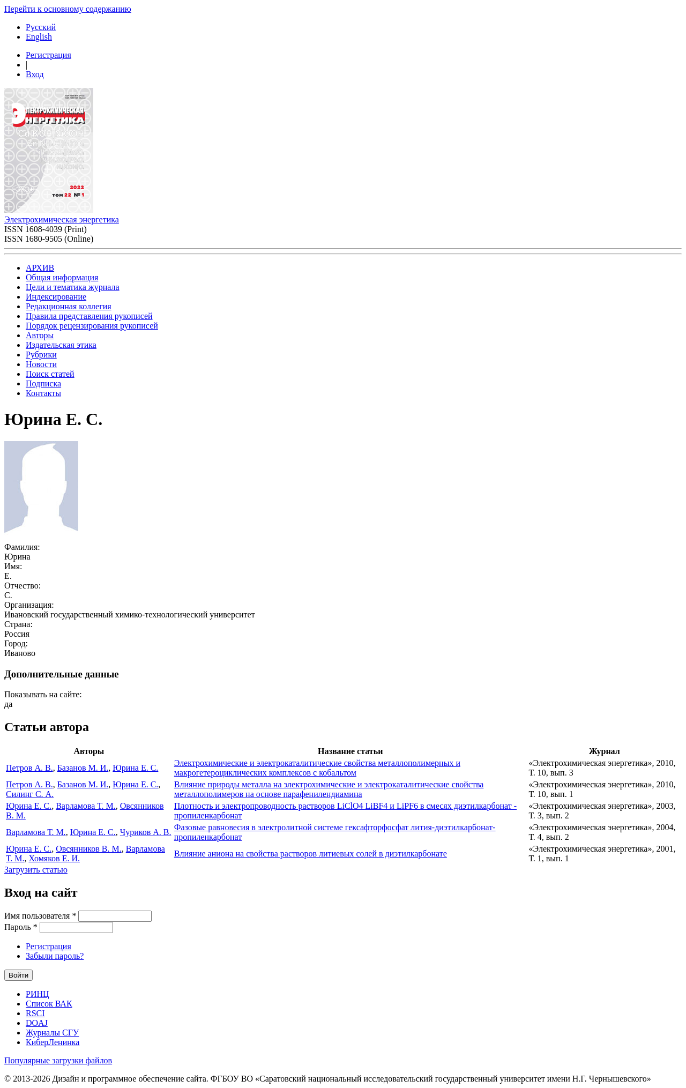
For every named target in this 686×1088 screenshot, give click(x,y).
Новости (41, 364)
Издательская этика (61, 344)
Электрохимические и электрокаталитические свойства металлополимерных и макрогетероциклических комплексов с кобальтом (317, 767)
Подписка (43, 383)
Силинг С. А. (30, 794)
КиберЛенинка (52, 1042)
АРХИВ (40, 267)
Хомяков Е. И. (54, 858)
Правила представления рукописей (89, 316)
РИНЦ (37, 993)
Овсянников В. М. (89, 848)
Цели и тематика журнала (73, 287)
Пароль (21, 926)
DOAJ (37, 1022)
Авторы (40, 335)
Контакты (43, 393)
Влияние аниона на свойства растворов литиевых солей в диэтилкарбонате (310, 853)
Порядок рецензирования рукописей (92, 325)
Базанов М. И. (83, 767)
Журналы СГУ (52, 1032)
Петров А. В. (29, 767)
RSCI (35, 1013)
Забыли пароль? (55, 955)
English (39, 36)
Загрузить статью (36, 869)
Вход (35, 74)
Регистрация (48, 54)
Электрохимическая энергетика (61, 219)
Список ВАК (49, 1003)
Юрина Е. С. (135, 767)
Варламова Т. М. (86, 805)
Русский (41, 27)
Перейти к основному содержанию (67, 8)
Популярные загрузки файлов (58, 1060)
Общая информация (62, 277)
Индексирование (56, 296)
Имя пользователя (40, 915)
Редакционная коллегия (68, 306)
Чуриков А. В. (146, 832)
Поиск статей (50, 373)
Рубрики (41, 354)
